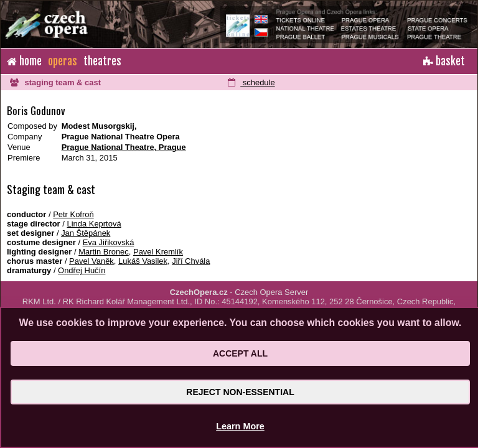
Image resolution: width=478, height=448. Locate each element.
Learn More (240, 426)
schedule (251, 82)
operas (62, 61)
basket (444, 61)
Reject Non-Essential (240, 392)
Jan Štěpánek (85, 233)
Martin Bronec (103, 251)
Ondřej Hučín (81, 270)
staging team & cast (55, 82)
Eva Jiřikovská (108, 242)
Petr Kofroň (73, 214)
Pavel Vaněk (91, 261)
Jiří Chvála (191, 261)
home (24, 61)
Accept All (240, 353)
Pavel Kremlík (158, 251)
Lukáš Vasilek (142, 261)
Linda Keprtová (94, 223)
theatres (102, 61)
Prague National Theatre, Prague (124, 147)
